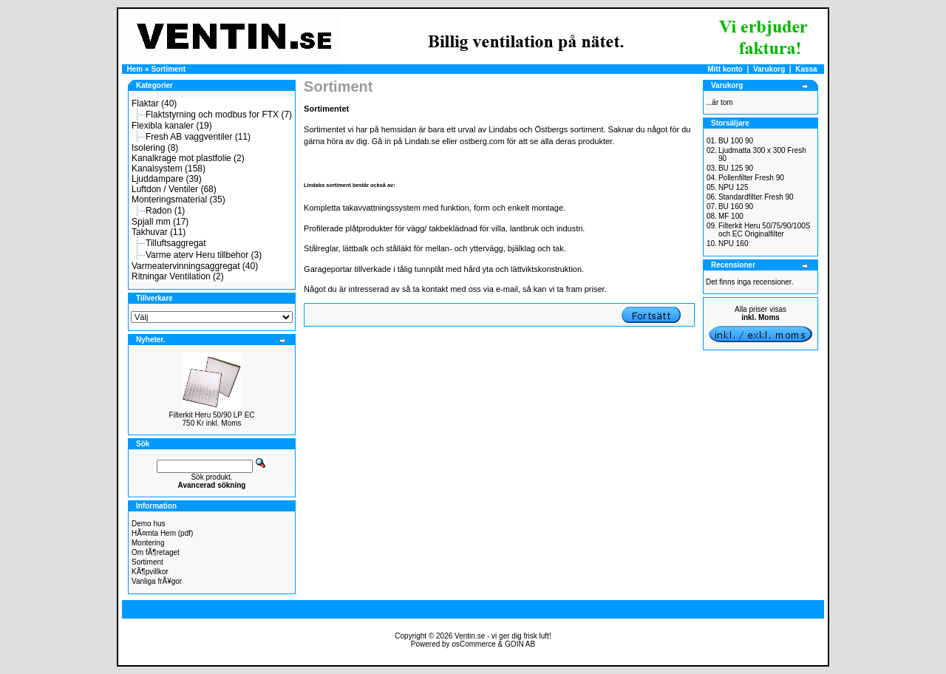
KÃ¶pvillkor (150, 572)
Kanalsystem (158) (168, 168)
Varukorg (769, 69)
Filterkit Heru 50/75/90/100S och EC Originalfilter (764, 230)
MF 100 (730, 216)
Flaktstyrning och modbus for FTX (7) (219, 114)
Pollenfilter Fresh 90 (751, 178)
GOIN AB (520, 644)
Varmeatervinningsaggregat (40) (195, 266)
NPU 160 (733, 243)
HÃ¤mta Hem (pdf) (162, 533)
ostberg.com (482, 141)
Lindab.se (422, 141)
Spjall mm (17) (160, 222)
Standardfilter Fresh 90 (756, 197)
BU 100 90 (735, 141)
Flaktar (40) (154, 103)
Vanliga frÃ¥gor (157, 581)
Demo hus (149, 524)
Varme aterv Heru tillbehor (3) (204, 255)
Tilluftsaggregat (176, 243)
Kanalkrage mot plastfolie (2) (188, 158)
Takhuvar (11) (159, 232)
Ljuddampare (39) (167, 179)
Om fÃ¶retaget (156, 552)
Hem (135, 69)
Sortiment (168, 69)
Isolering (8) (155, 148)
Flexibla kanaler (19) (172, 125)
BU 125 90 (735, 168)
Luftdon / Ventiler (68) (174, 189)
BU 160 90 (735, 206)
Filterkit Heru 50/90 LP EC (212, 415)
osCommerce (473, 644)
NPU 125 (733, 187)
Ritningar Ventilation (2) (178, 276)
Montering (148, 543)
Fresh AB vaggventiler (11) (198, 137)
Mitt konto (725, 69)
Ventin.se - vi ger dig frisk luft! (503, 636)
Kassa (806, 69)
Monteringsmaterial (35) (178, 199)
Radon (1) (165, 210)
